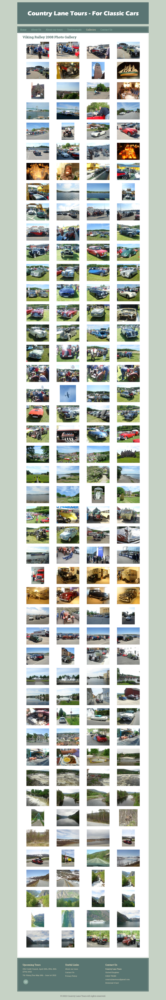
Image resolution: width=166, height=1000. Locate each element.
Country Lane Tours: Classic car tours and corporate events (83, 13)
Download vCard (112, 983)
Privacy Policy (71, 976)
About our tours (71, 969)
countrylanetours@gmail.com (117, 979)
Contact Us (69, 972)
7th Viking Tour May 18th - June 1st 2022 (39, 975)
